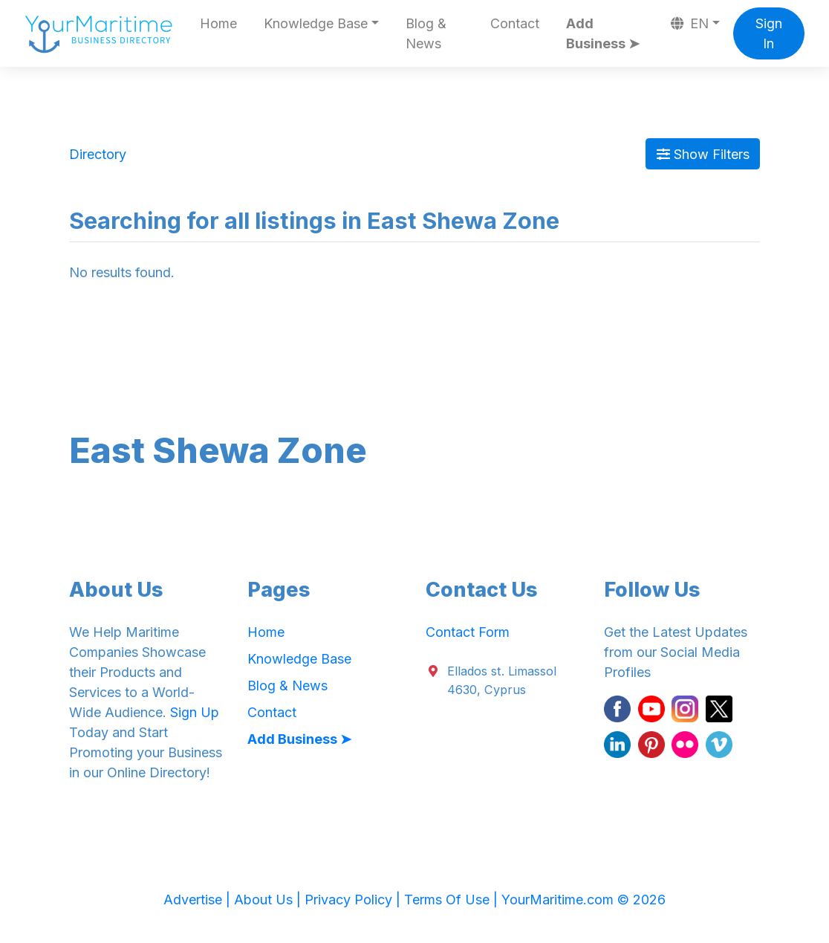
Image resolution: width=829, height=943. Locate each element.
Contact (514, 23)
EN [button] (690, 23)
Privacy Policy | (354, 899)
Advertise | (198, 899)
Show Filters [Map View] (703, 154)
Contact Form (468, 632)
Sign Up (194, 712)
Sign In (768, 33)
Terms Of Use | (452, 899)
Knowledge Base (299, 659)
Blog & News (426, 33)
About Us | (269, 899)
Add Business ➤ (603, 33)
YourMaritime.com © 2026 (583, 899)
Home (218, 23)
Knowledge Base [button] (316, 23)
